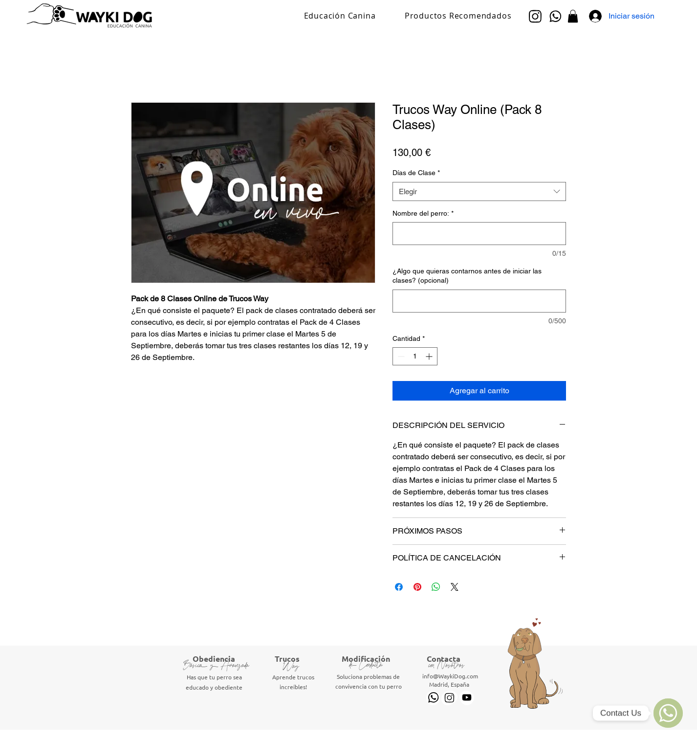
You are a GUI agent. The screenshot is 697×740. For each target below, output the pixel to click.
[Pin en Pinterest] (417, 587)
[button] (572, 16)
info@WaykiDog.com (450, 676)
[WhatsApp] (668, 713)
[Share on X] (454, 587)
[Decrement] (400, 356)
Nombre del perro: (423, 213)
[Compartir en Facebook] (399, 587)
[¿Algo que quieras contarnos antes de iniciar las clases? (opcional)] (479, 301)
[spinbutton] (415, 356)
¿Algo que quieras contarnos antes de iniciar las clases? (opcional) (467, 276)
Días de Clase (416, 173)
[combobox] (479, 191)
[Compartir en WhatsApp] (436, 587)
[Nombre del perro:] (479, 233)
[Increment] (430, 356)
